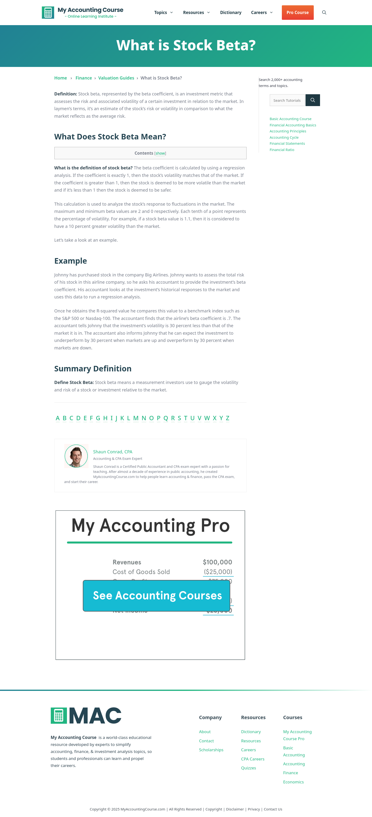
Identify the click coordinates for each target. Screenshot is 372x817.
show (160, 153)
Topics (166, 12)
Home (60, 78)
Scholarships (211, 749)
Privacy (254, 809)
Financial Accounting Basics (293, 125)
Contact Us (273, 809)
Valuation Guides (116, 78)
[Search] (313, 100)
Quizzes (248, 768)
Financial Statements (287, 143)
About (205, 731)
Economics (293, 782)
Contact (206, 741)
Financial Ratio (282, 149)
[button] (324, 12)
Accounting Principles (288, 131)
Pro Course (298, 12)
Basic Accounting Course (291, 118)
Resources (199, 12)
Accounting (294, 763)
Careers (264, 12)
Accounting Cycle (284, 137)
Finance (84, 78)
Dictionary (230, 12)
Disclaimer (235, 809)
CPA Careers (253, 759)
